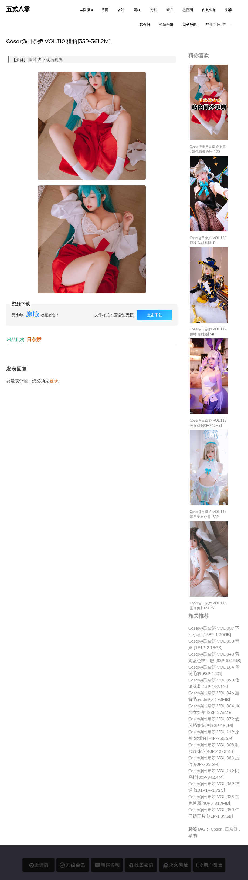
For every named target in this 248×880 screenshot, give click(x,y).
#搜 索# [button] (86, 10)
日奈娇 (34, 339)
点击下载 (154, 315)
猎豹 (192, 835)
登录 (53, 380)
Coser (216, 828)
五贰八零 (18, 9)
